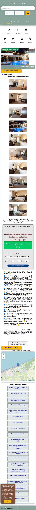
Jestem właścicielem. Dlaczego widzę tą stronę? (17, 343)
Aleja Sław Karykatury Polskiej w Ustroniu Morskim (18, 464)
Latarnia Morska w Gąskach (18, 498)
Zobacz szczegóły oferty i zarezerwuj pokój (18, 245)
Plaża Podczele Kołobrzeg (18, 405)
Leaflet (23, 380)
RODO (11, 498)
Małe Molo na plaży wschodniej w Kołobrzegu (18, 388)
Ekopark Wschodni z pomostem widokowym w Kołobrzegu (18, 399)
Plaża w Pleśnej (18, 493)
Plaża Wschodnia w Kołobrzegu (18, 393)
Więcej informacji (11, 70)
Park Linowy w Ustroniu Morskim (18, 475)
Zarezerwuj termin (11, 347)
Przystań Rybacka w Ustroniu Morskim (18, 440)
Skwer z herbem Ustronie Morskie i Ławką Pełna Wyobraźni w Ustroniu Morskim (18, 447)
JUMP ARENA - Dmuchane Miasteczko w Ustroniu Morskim (18, 470)
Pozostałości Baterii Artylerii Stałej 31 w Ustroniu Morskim (18, 482)
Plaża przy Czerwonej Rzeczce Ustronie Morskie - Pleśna (18, 487)
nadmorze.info (17, 3)
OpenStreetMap (31, 380)
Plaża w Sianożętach (18, 416)
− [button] (3, 357)
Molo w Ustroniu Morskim (18, 428)
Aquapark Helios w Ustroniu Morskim (18, 458)
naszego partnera (20, 334)
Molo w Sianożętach (18, 422)
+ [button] (3, 354)
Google (11, 486)
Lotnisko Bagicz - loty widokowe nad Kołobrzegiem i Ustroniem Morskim (18, 411)
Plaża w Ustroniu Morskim (18, 434)
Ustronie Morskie (7, 54)
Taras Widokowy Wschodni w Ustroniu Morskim (18, 453)
